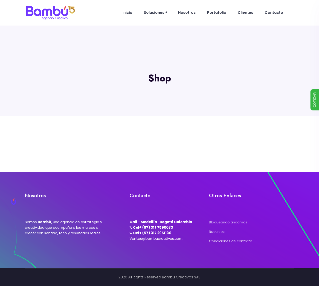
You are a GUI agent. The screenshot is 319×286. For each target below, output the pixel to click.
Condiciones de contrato (230, 241)
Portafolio (216, 12)
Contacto (274, 12)
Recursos (217, 231)
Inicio (127, 12)
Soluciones (154, 12)
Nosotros (187, 12)
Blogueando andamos (228, 222)
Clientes (245, 12)
